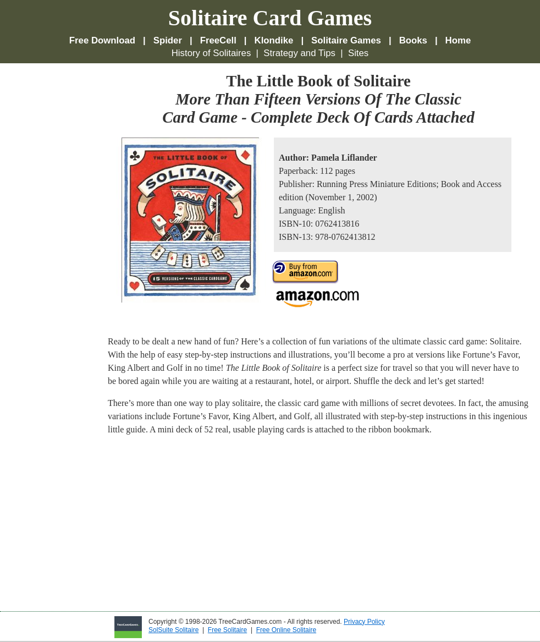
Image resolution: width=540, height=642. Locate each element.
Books (413, 40)
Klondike (274, 40)
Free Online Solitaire (286, 630)
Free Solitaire (227, 630)
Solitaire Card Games (270, 18)
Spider (167, 40)
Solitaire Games (346, 40)
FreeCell (218, 40)
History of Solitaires (211, 53)
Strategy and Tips (299, 53)
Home (458, 40)
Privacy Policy (364, 621)
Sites (358, 53)
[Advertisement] (55, 237)
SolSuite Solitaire (173, 630)
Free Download (102, 40)
